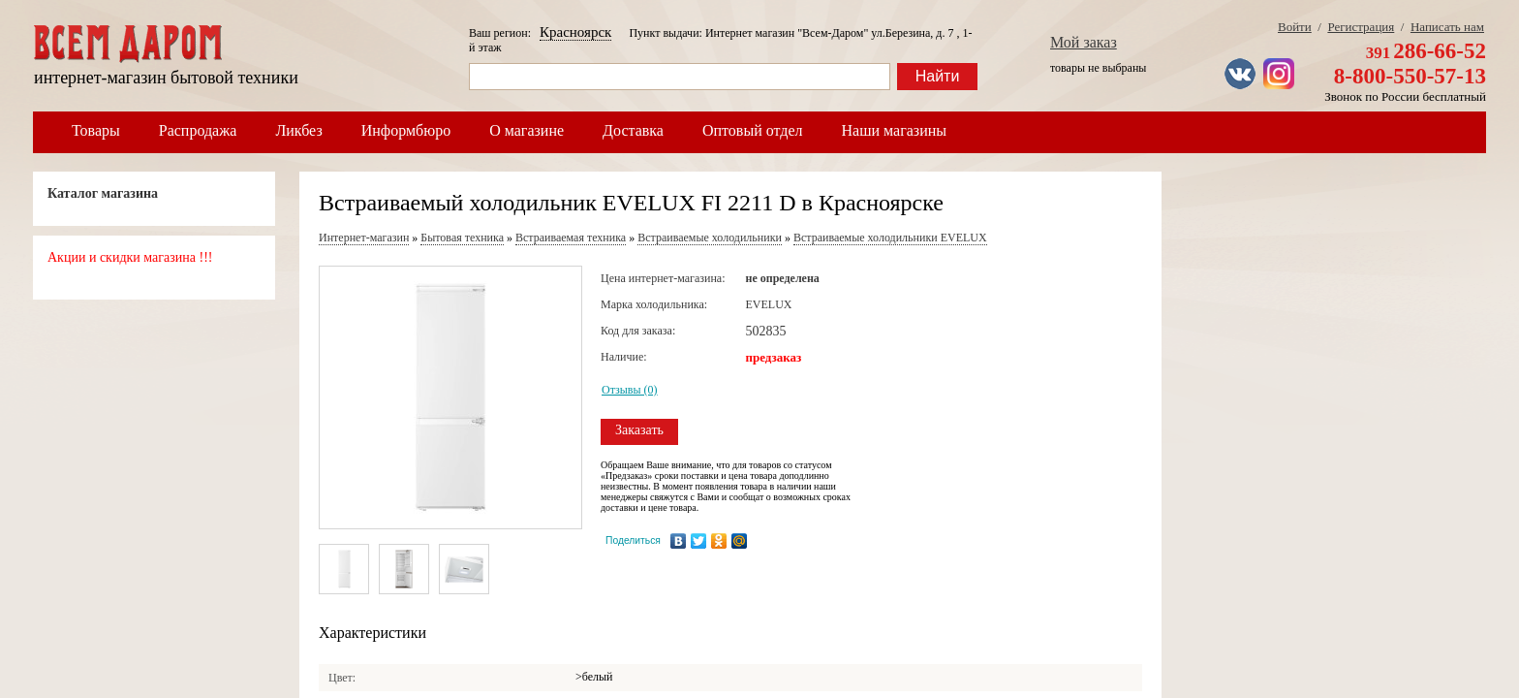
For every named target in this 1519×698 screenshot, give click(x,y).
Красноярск (575, 32)
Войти (1295, 26)
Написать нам (1447, 26)
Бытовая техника (462, 237)
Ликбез (298, 130)
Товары (96, 130)
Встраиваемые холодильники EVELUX (890, 237)
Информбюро (405, 130)
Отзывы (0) (630, 390)
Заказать (639, 430)
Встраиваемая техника (570, 237)
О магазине (526, 130)
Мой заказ (1083, 42)
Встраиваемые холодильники (709, 237)
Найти (937, 76)
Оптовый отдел (752, 130)
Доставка (633, 130)
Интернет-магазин (364, 237)
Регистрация (1360, 26)
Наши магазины (894, 130)
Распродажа (198, 130)
